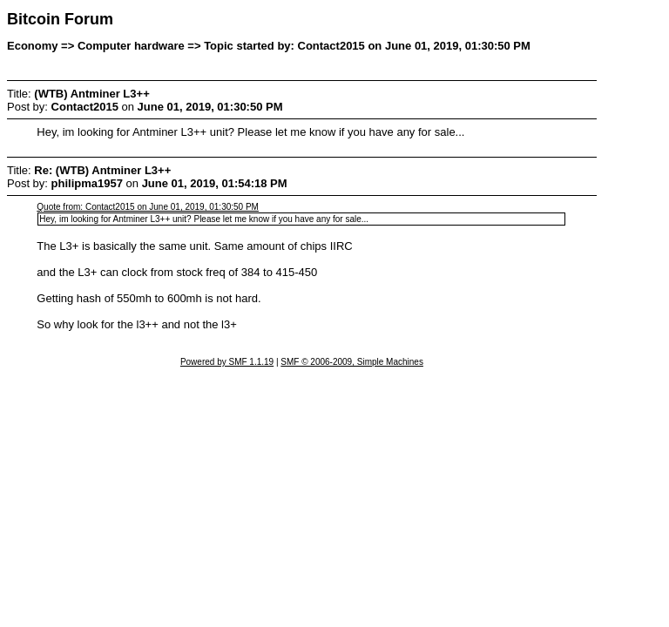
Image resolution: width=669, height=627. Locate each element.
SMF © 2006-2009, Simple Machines (351, 362)
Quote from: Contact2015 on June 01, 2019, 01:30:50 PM (148, 207)
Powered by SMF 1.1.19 (227, 362)
